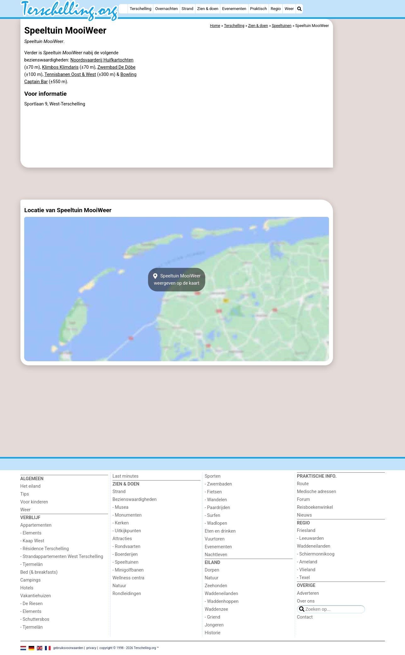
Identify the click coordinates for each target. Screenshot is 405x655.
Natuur (119, 585)
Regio (276, 8)
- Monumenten (127, 515)
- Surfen (212, 515)
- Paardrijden (217, 507)
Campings (30, 580)
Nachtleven (216, 554)
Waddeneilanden (221, 593)
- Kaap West (32, 541)
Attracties (122, 538)
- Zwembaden (218, 484)
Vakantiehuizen (35, 596)
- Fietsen (213, 492)
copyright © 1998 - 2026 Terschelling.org (127, 648)
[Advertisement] (360, 163)
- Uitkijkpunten (126, 531)
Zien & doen (207, 8)
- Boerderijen (125, 554)
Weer (289, 8)
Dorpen (212, 570)
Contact (305, 617)
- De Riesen (31, 603)
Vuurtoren (215, 539)
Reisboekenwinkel (315, 507)
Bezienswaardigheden (134, 499)
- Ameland (307, 562)
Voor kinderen (34, 502)
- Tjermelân (31, 564)
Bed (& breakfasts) (39, 572)
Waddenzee (216, 609)
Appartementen (36, 525)
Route (303, 483)
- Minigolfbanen (128, 570)
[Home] (123, 8)
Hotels (27, 588)
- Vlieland (306, 569)
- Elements (30, 533)
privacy (91, 648)
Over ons (306, 601)
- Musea (120, 507)
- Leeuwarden (310, 538)
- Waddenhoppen (222, 601)
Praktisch (258, 8)
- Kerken (120, 523)
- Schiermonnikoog (316, 554)
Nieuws (304, 515)
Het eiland (30, 486)
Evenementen (234, 8)
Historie (213, 633)
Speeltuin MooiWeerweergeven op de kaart (177, 279)
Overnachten (166, 8)
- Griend (212, 617)
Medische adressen (316, 491)
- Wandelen (216, 499)
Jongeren (214, 625)
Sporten (213, 476)
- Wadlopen (216, 523)
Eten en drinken (220, 531)
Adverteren (308, 593)
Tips (24, 494)
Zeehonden (216, 585)
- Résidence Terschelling (44, 548)
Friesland (306, 530)
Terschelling (140, 8)
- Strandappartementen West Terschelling (61, 556)
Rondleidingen (126, 593)
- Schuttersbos (35, 619)
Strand (187, 8)
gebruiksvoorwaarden (68, 648)
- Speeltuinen (125, 562)
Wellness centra (128, 578)
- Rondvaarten (126, 546)
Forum (303, 499)
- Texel (303, 577)
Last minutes (125, 476)
